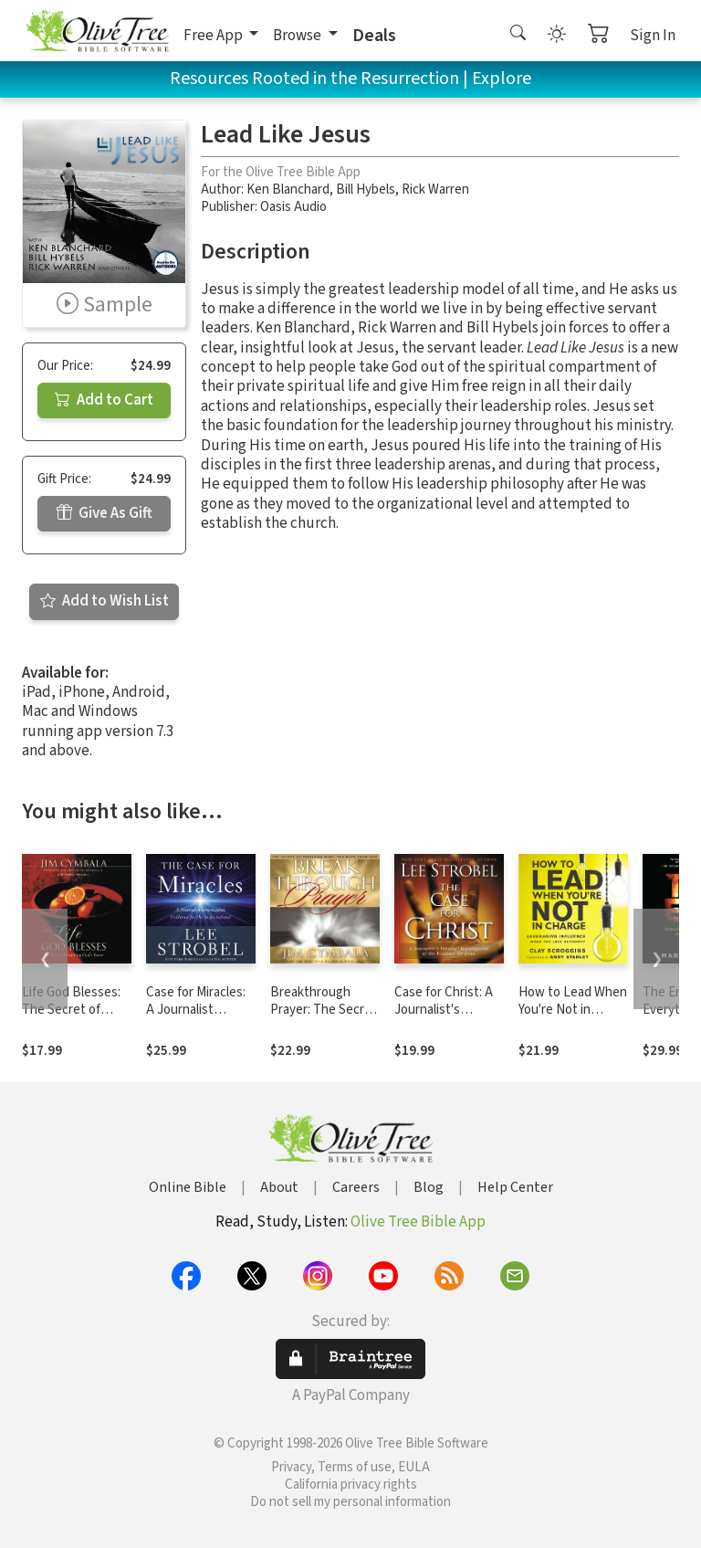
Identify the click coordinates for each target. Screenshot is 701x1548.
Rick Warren (435, 189)
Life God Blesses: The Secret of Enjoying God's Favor (71, 1018)
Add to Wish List (104, 601)
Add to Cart (104, 400)
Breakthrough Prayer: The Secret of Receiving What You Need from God (324, 1018)
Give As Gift (104, 513)
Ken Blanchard (288, 189)
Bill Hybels (365, 189)
